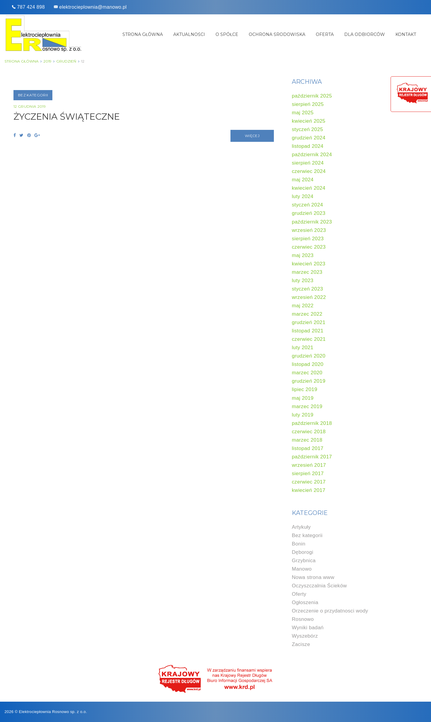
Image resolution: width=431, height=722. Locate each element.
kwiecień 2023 (308, 264)
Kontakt (405, 34)
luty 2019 (302, 415)
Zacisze (301, 644)
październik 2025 (312, 96)
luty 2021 (302, 347)
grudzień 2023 (308, 213)
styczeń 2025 (307, 129)
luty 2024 (302, 196)
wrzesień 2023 (309, 230)
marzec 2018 (307, 440)
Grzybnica (304, 560)
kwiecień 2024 (308, 188)
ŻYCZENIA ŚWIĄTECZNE (68, 116)
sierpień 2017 (308, 473)
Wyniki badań (308, 627)
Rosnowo (303, 619)
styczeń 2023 (307, 289)
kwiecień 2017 (308, 490)
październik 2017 (312, 457)
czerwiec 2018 (309, 431)
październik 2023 (312, 222)
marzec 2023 (307, 272)
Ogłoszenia (305, 602)
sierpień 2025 (308, 104)
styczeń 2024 (307, 205)
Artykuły (301, 527)
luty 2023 (302, 280)
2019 (47, 61)
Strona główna (142, 34)
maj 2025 (303, 112)
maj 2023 (303, 255)
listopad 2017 (308, 448)
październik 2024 (312, 154)
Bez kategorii (33, 95)
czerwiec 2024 (309, 171)
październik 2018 (312, 423)
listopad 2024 (308, 146)
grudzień (66, 61)
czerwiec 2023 (309, 247)
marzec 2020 (307, 373)
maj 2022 (303, 305)
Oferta (325, 34)
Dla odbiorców (364, 34)
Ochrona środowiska (277, 34)
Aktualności (189, 34)
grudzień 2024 (308, 138)
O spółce (227, 34)
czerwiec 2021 (309, 339)
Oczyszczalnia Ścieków (319, 586)
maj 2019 (303, 398)
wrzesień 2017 (309, 465)
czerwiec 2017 (309, 482)
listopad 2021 (308, 331)
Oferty (299, 594)
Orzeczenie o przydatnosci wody (330, 611)
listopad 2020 (308, 364)
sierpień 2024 (308, 163)
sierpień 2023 (308, 238)
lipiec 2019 (304, 389)
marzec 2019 (307, 406)
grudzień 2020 (308, 356)
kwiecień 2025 (308, 121)
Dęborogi (302, 552)
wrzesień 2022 (309, 297)
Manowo (302, 569)
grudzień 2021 (308, 322)
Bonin (298, 544)
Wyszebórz (305, 636)
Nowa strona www (313, 577)
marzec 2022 (307, 314)
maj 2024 (303, 180)
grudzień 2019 (308, 381)
